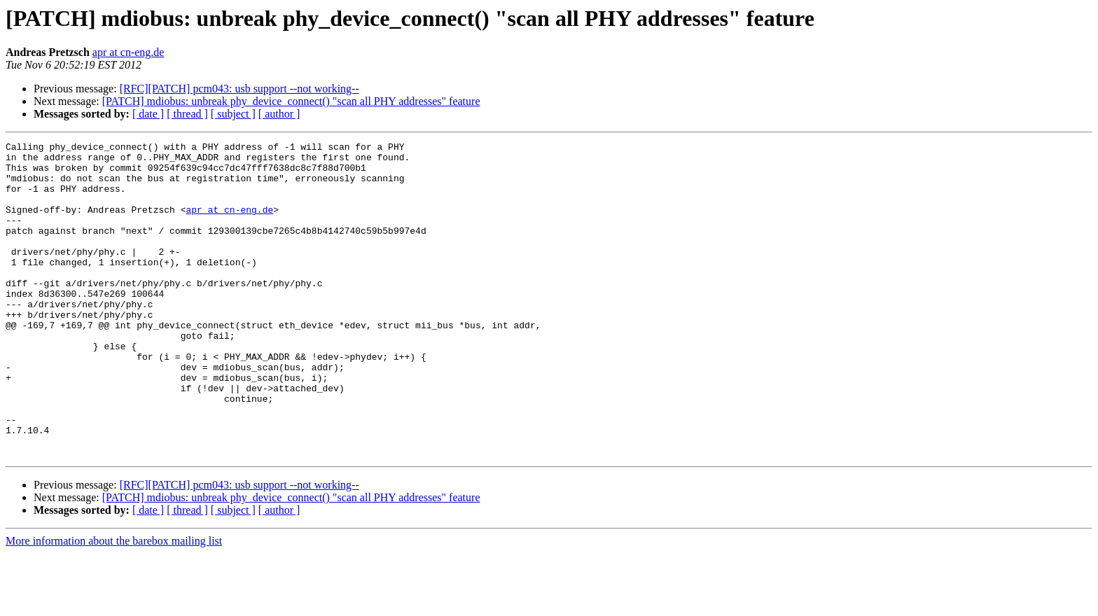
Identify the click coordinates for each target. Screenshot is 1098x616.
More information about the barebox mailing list (114, 604)
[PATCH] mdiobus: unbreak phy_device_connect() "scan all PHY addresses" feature (291, 101)
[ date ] (148, 114)
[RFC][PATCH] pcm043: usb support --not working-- (239, 88)
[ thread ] (187, 114)
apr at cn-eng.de (128, 52)
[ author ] (279, 114)
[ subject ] (233, 114)
